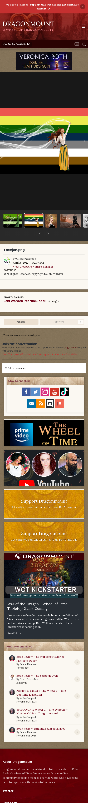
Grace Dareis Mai (29, 670)
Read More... (15, 624)
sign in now (71, 338)
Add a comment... (16, 359)
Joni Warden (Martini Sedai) (24, 292)
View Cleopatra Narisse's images (33, 257)
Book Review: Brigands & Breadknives (40, 719)
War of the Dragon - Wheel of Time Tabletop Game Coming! (37, 597)
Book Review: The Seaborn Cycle (37, 666)
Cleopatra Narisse (26, 249)
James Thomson (28, 655)
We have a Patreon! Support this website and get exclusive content (42, 6)
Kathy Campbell (28, 689)
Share (21, 312)
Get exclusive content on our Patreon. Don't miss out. (44, 498)
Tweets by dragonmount (18, 788)
